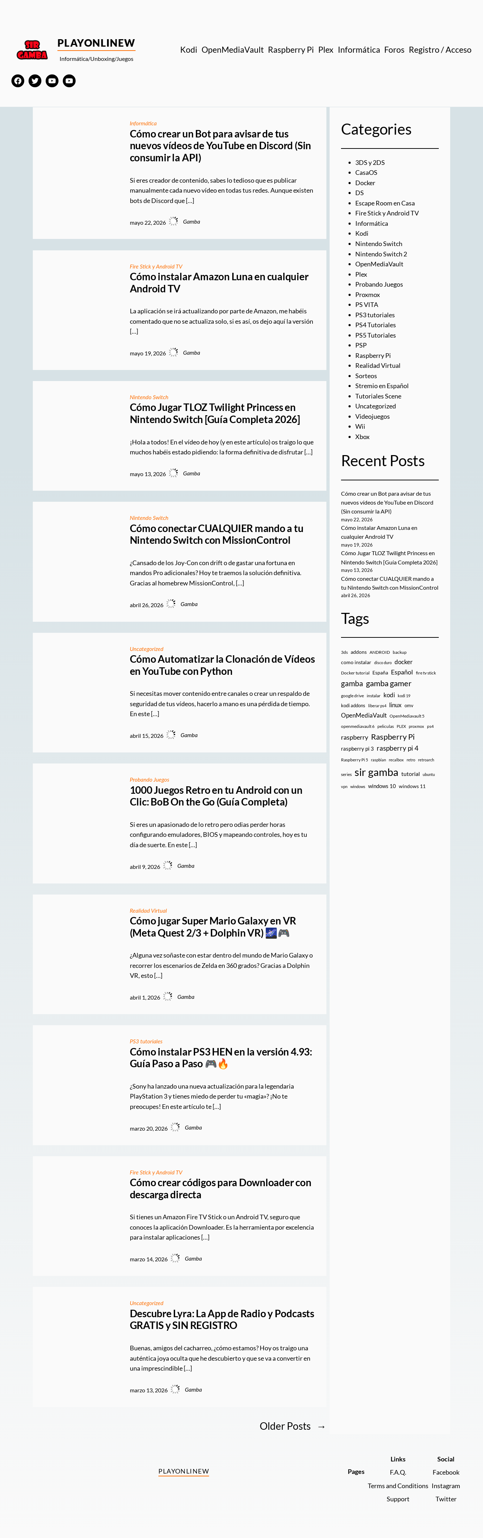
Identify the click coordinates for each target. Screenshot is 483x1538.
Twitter (446, 1499)
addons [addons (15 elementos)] (359, 652)
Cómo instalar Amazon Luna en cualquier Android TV (219, 282)
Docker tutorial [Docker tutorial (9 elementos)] (355, 673)
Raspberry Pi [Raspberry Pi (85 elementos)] (393, 736)
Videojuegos (372, 416)
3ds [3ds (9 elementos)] (344, 652)
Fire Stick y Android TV (156, 266)
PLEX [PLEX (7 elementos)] (401, 726)
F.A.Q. (398, 1472)
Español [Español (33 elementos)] (402, 672)
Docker (365, 183)
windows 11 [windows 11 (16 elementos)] (412, 786)
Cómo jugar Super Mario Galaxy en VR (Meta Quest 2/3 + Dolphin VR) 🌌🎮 (213, 927)
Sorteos (366, 376)
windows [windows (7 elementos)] (357, 786)
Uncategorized (146, 648)
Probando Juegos (149, 779)
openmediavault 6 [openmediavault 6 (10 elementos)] (358, 726)
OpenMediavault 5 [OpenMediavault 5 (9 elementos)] (407, 716)
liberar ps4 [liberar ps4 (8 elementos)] (377, 705)
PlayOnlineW (96, 43)
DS (359, 193)
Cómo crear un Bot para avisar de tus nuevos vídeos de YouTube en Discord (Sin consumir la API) (220, 145)
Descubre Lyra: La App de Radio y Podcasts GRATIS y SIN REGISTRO (222, 1319)
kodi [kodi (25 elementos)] (389, 695)
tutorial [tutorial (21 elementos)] (410, 774)
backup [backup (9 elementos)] (400, 652)
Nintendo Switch (149, 396)
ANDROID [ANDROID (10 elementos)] (380, 652)
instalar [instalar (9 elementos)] (374, 695)
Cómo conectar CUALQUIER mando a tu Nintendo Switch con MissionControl (217, 534)
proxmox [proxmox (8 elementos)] (416, 726)
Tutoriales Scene (378, 396)
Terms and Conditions (398, 1486)
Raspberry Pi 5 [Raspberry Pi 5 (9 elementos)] (354, 759)
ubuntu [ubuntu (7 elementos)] (429, 774)
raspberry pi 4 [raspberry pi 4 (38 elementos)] (397, 748)
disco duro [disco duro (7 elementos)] (383, 662)
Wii (360, 426)
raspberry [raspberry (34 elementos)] (354, 737)
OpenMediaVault (379, 264)
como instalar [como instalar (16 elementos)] (356, 662)
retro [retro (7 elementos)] (411, 759)
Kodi (361, 233)
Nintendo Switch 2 (381, 254)
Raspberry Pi (373, 355)
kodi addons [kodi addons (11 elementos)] (353, 705)
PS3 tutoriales (146, 1041)
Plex (361, 274)
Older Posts (293, 1426)
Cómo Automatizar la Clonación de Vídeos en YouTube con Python (222, 665)
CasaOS (366, 172)
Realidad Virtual (148, 910)
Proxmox (367, 294)
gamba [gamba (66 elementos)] (352, 683)
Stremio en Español (382, 386)
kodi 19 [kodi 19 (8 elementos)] (404, 695)
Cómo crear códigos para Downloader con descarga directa (220, 1188)
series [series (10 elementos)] (346, 774)
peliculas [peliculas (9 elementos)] (385, 726)
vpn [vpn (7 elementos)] (344, 786)
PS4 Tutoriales (375, 325)
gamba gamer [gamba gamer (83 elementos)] (389, 683)
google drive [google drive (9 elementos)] (352, 695)
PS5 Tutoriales (375, 335)
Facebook (446, 1472)
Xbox (362, 436)
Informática (143, 123)
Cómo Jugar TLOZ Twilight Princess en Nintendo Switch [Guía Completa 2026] (215, 413)
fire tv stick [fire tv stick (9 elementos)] (426, 673)
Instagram (446, 1486)
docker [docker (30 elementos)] (404, 662)
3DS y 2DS (370, 162)
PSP (361, 345)
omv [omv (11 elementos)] (409, 705)
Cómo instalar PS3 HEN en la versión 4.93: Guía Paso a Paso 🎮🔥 (221, 1058)
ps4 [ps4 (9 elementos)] (430, 726)
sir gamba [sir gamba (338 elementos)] (376, 772)
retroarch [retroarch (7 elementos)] (426, 759)
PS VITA (366, 304)
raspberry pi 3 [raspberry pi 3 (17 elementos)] (357, 748)
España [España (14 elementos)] (380, 672)
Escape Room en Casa (385, 203)
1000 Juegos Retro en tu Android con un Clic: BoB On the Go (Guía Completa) (216, 796)
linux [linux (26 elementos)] (395, 705)
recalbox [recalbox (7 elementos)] (396, 759)
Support (398, 1499)
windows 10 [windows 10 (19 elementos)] (382, 786)
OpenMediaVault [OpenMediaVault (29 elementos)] (364, 715)
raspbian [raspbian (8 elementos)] (378, 759)
